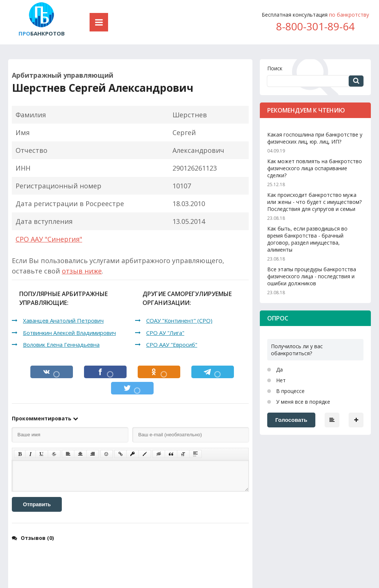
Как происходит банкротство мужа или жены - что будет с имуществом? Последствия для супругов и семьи (314, 201)
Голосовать (291, 420)
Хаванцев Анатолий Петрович (63, 320)
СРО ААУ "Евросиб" (171, 344)
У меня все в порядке (302, 401)
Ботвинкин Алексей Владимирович (69, 332)
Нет (280, 380)
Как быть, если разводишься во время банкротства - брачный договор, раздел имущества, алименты (307, 239)
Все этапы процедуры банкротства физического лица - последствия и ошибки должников (311, 276)
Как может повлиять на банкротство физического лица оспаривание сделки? (314, 168)
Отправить (37, 504)
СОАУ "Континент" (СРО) (179, 320)
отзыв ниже (82, 270)
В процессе (290, 390)
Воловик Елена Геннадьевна (61, 344)
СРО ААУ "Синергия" (49, 239)
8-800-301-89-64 (315, 26)
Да (279, 369)
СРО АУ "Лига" (165, 332)
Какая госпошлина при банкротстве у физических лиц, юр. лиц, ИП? (314, 138)
